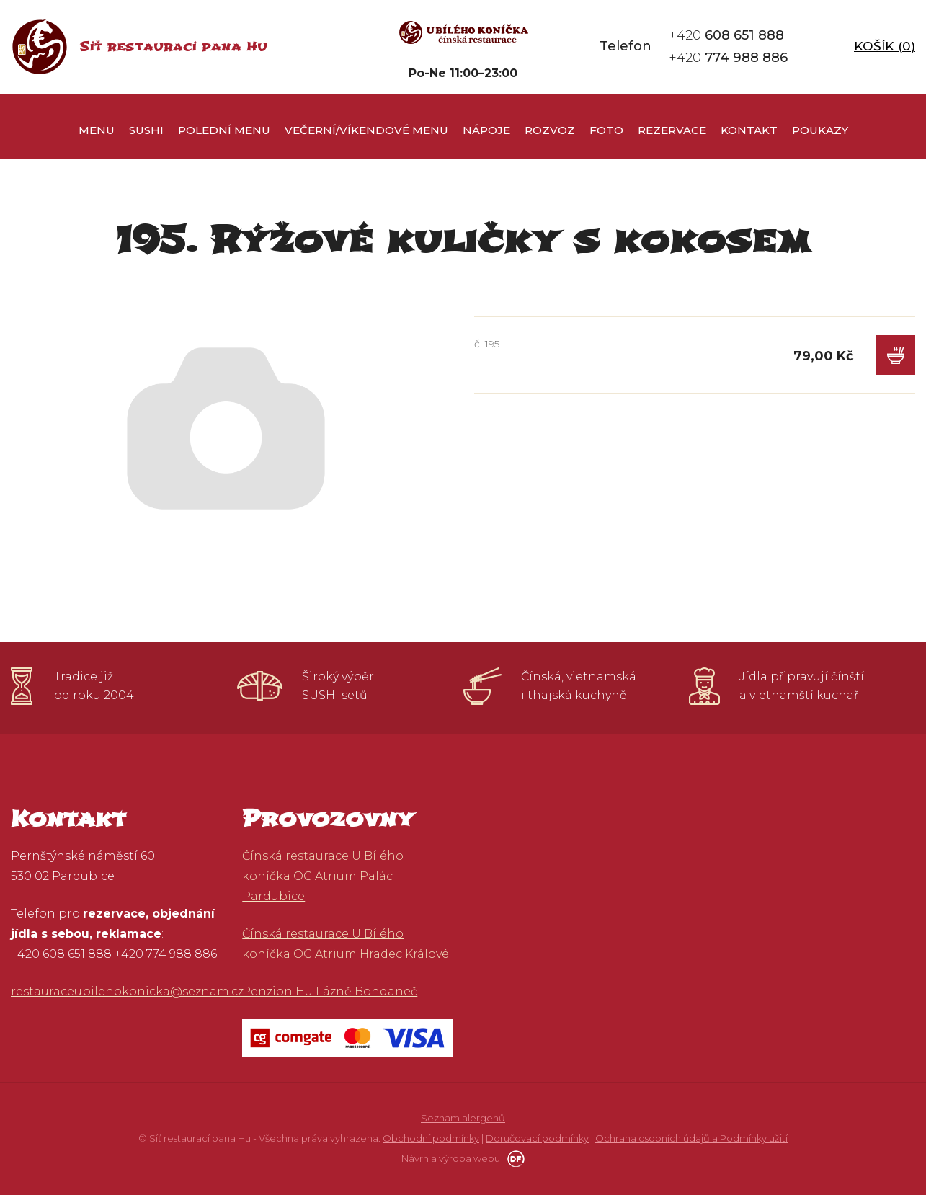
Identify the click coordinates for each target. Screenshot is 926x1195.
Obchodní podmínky (431, 1138)
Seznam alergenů (463, 1118)
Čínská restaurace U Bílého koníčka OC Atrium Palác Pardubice (323, 876)
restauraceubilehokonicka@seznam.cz (127, 991)
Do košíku (895, 355)
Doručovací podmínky (537, 1138)
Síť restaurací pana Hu (173, 46)
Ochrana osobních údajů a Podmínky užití (691, 1138)
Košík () (884, 46)
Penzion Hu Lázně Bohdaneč (329, 991)
